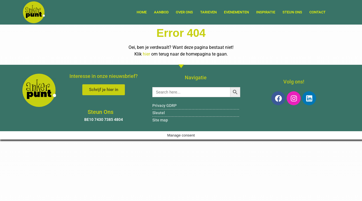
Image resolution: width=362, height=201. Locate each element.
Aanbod (161, 12)
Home (142, 12)
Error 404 (181, 33)
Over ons (184, 12)
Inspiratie (265, 12)
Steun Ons (292, 12)
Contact (317, 12)
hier (146, 54)
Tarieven (208, 12)
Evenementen (236, 12)
